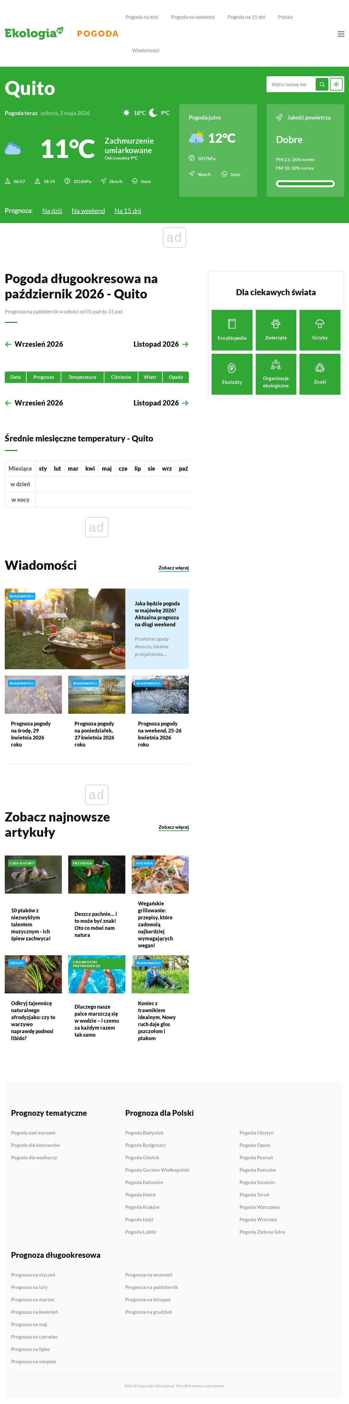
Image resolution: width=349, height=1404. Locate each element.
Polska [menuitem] (285, 17)
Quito (30, 87)
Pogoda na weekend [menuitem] (193, 17)
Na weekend (88, 210)
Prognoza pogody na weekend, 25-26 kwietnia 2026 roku (159, 733)
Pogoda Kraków (142, 1207)
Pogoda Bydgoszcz (145, 1145)
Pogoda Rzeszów (258, 1170)
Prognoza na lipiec (30, 1349)
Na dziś (52, 210)
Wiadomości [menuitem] (145, 50)
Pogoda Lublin (140, 1232)
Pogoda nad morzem (33, 1132)
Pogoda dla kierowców (35, 1145)
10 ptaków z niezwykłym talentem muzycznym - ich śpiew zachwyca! (31, 924)
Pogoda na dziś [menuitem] (142, 17)
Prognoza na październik (151, 1287)
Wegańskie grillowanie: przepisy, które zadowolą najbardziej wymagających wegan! (155, 924)
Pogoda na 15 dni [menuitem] (246, 17)
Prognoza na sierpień (33, 1361)
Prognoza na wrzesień (149, 1275)
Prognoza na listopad (148, 1299)
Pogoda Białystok (144, 1132)
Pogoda (98, 33)
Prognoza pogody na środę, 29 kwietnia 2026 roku (31, 733)
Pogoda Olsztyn (257, 1132)
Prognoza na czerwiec (34, 1336)
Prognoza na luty (29, 1287)
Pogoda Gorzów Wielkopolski (157, 1170)
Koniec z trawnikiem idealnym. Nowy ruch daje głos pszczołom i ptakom (157, 1020)
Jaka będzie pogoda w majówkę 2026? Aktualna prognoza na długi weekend (157, 613)
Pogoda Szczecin (257, 1182)
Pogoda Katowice (144, 1182)
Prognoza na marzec (33, 1299)
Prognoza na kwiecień (34, 1312)
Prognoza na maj (29, 1324)
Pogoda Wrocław (258, 1219)
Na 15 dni (128, 210)
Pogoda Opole (255, 1145)
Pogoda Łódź (139, 1219)
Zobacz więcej (174, 567)
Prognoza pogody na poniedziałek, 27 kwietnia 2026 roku (94, 733)
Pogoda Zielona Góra (262, 1232)
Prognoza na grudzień (148, 1312)
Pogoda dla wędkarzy (34, 1157)
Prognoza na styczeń (33, 1275)
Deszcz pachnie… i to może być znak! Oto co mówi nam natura (96, 923)
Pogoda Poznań (256, 1157)
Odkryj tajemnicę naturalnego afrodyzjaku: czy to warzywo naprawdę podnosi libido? (33, 1020)
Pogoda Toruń (255, 1194)
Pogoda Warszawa (260, 1207)
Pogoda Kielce (140, 1194)
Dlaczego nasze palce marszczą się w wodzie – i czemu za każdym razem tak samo (97, 1020)
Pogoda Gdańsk (142, 1157)
